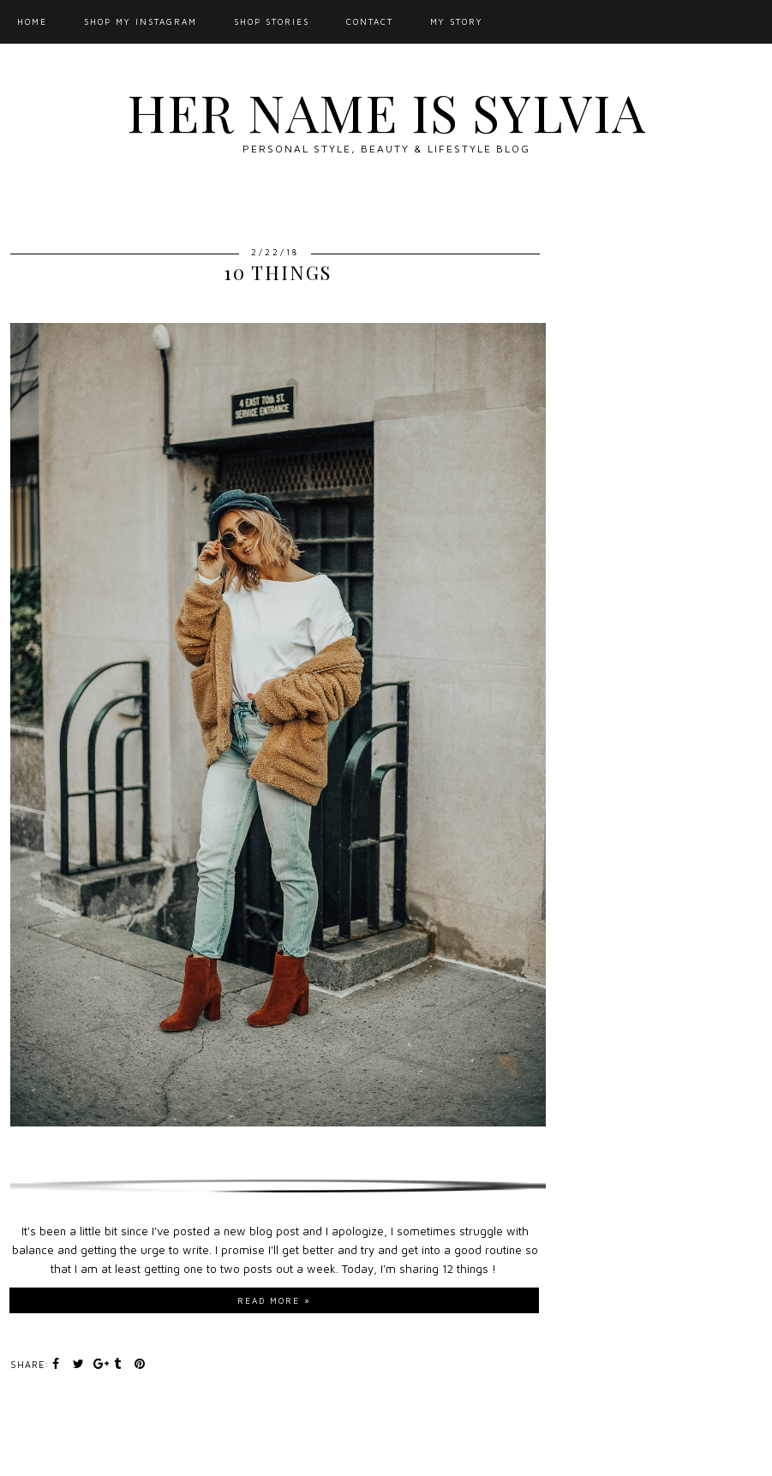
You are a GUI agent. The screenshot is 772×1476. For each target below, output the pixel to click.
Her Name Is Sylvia (386, 111)
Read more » (274, 1300)
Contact (369, 21)
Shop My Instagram (140, 21)
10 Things (278, 272)
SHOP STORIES (271, 21)
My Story (456, 21)
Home (32, 21)
